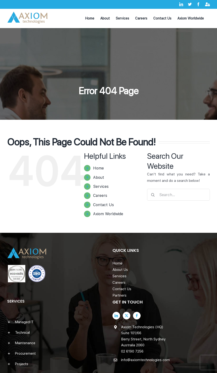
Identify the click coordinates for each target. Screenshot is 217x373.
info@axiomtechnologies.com (145, 360)
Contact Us (103, 205)
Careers (100, 195)
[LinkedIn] (116, 315)
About (98, 177)
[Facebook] (137, 315)
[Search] (153, 195)
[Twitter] (126, 315)
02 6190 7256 (132, 351)
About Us (120, 270)
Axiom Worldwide (108, 214)
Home (98, 168)
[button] (56, 322)
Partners (119, 295)
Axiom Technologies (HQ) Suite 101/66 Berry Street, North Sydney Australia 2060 (143, 336)
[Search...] (178, 195)
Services (101, 186)
